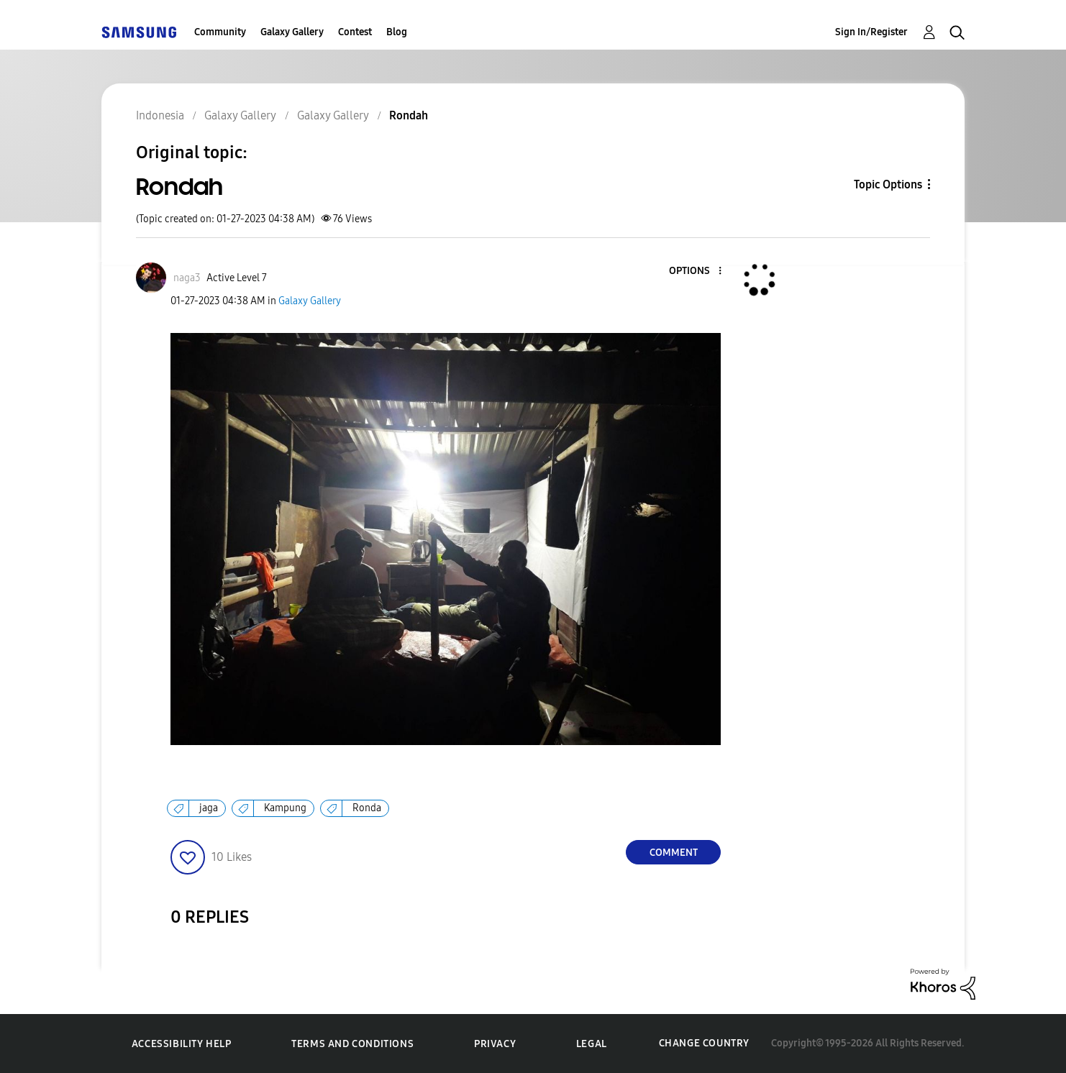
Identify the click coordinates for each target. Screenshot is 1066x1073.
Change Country (704, 1043)
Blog (396, 32)
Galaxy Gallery (292, 32)
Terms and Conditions (352, 1044)
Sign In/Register (871, 32)
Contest (355, 32)
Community (220, 32)
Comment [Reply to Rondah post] (674, 852)
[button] (696, 271)
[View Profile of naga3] (187, 278)
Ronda (366, 808)
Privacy (495, 1044)
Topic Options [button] (888, 184)
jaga (208, 808)
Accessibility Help (182, 1044)
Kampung (285, 808)
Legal (591, 1044)
